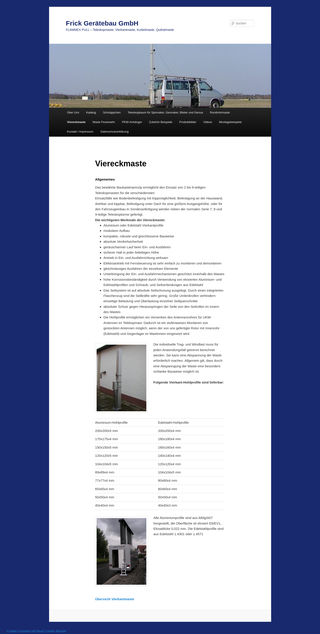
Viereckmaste (76, 122)
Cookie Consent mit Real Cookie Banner (36, 631)
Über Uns (73, 112)
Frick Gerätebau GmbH (102, 23)
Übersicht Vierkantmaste (114, 599)
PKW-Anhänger (132, 122)
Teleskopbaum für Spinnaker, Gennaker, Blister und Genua (165, 112)
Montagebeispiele (230, 122)
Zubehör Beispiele (160, 122)
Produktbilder (187, 122)
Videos (207, 122)
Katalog (91, 112)
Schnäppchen (112, 112)
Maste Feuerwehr (104, 122)
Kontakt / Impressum (80, 131)
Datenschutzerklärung (114, 131)
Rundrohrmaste (220, 112)
